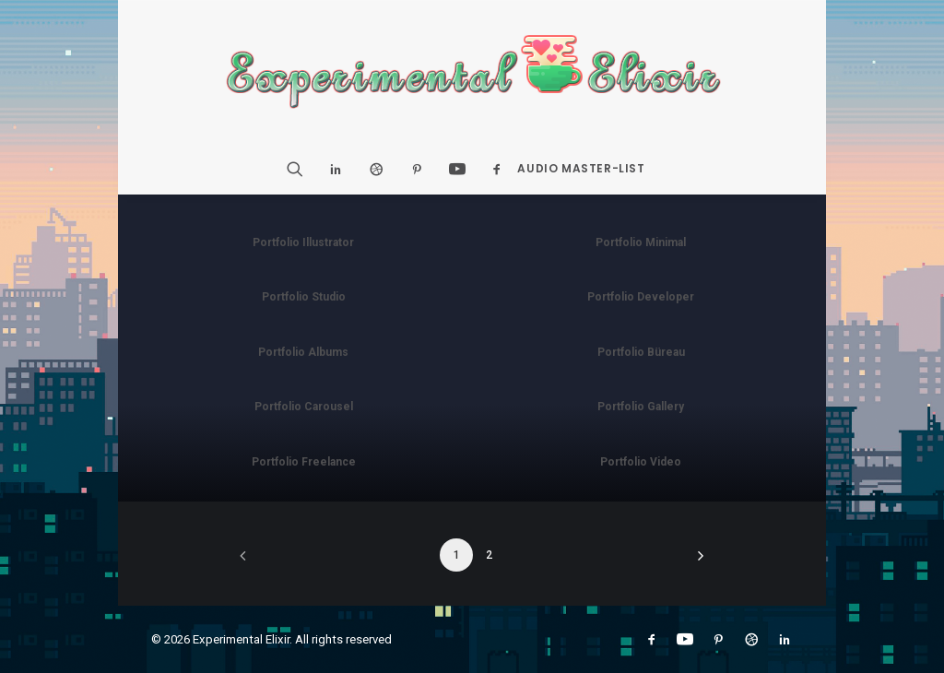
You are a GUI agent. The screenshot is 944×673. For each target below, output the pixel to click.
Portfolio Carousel (303, 406)
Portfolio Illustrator (303, 242)
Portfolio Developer (640, 296)
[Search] (301, 169)
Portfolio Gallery (640, 406)
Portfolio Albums (303, 352)
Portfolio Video (640, 461)
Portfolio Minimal (641, 242)
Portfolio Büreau (641, 352)
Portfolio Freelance (304, 461)
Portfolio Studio (304, 296)
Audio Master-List (580, 168)
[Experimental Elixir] (472, 72)
